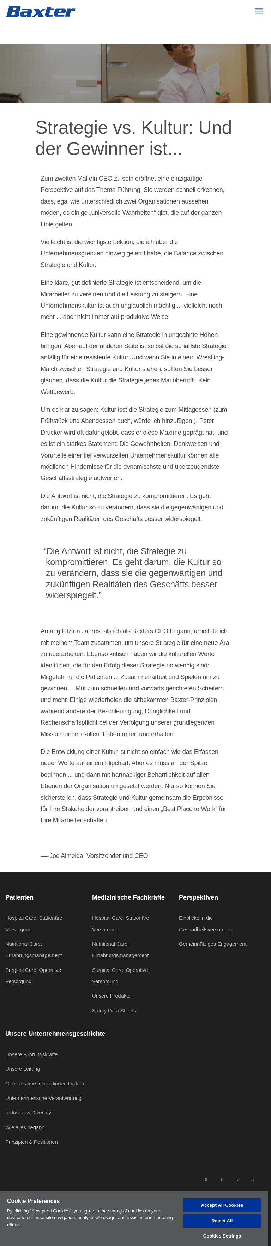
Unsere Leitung (22, 1069)
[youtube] (253, 1179)
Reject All (222, 1220)
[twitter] (237, 1179)
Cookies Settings (222, 1236)
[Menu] (259, 11)
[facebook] (222, 1179)
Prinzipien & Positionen (31, 1142)
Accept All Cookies (222, 1205)
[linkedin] (206, 1179)
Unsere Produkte (111, 996)
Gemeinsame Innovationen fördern (44, 1084)
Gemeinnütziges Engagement (212, 944)
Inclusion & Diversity (28, 1112)
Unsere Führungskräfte (31, 1054)
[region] (134, 1218)
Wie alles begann (24, 1127)
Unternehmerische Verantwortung (43, 1098)
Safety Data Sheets (114, 1011)
